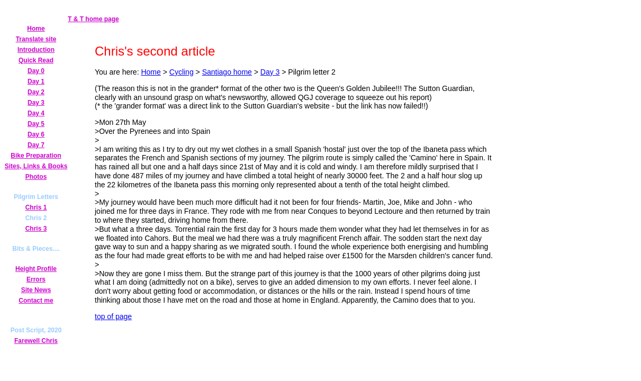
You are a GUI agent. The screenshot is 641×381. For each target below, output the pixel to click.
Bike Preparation (36, 155)
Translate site (36, 39)
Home (35, 28)
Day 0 (36, 71)
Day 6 (36, 134)
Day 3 (36, 102)
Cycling (181, 72)
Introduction (36, 49)
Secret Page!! (36, 310)
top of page (113, 316)
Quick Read (36, 60)
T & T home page (93, 19)
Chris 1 (36, 207)
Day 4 (36, 113)
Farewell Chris (36, 340)
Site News (36, 290)
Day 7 (36, 145)
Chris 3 (36, 228)
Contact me (36, 300)
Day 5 (36, 124)
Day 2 (36, 92)
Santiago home (227, 72)
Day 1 (36, 81)
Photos (36, 176)
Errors (36, 279)
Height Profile (36, 269)
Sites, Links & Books (36, 166)
